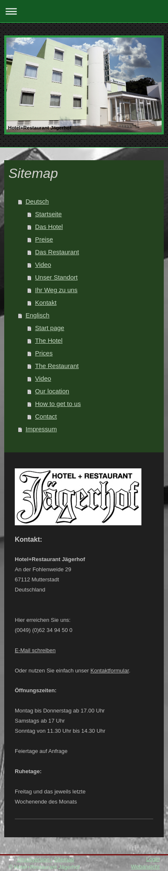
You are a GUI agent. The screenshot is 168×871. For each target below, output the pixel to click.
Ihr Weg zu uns (56, 289)
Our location (52, 391)
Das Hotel (49, 226)
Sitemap (64, 859)
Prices (44, 353)
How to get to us (58, 403)
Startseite (48, 214)
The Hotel (48, 340)
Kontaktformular (109, 670)
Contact (46, 416)
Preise (44, 239)
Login (153, 859)
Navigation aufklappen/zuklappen (84, 11)
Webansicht (145, 866)
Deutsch (37, 201)
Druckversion (29, 859)
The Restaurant (57, 365)
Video (43, 264)
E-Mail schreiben (35, 650)
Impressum (41, 429)
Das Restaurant (57, 251)
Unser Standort (56, 277)
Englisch (38, 315)
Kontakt (46, 302)
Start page (49, 327)
